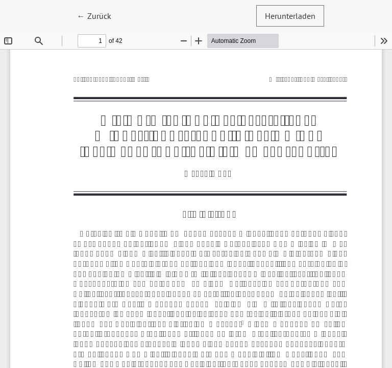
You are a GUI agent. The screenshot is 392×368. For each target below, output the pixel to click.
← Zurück (98, 15)
